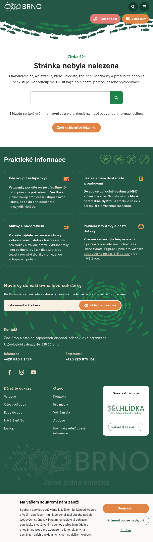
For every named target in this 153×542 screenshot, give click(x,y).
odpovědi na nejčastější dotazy (107, 254)
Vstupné (10, 396)
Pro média (60, 404)
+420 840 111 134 (18, 359)
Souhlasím (125, 508)
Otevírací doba (15, 404)
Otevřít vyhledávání (133, 7)
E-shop (9, 428)
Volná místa (61, 412)
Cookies (126, 530)
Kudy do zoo (13, 412)
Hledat (116, 97)
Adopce (59, 420)
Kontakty (59, 396)
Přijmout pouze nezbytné (125, 520)
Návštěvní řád (14, 420)
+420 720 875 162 (80, 359)
